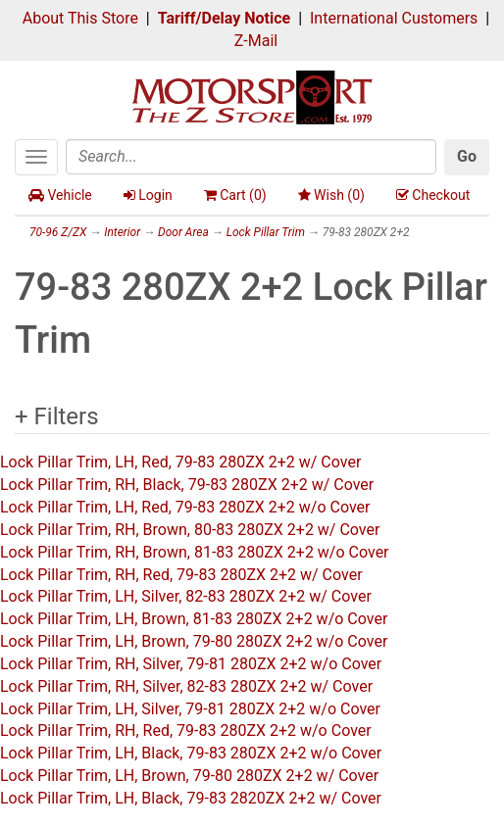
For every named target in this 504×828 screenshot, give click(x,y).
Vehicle (60, 195)
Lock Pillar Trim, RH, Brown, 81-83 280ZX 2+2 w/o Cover (194, 552)
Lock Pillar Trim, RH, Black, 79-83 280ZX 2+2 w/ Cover (187, 484)
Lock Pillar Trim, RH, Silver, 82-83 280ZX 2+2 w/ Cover (186, 686)
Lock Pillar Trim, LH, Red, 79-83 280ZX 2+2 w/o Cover (185, 507)
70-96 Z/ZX (57, 232)
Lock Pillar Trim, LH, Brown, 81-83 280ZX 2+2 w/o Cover (193, 618)
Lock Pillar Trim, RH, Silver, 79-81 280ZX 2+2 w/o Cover (190, 664)
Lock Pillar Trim (266, 232)
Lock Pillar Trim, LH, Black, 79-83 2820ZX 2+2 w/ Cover (190, 798)
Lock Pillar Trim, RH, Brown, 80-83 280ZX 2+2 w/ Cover (189, 529)
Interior (122, 232)
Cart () (235, 195)
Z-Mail (255, 40)
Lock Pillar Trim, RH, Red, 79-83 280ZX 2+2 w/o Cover (186, 730)
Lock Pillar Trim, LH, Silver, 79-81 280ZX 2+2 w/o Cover (190, 709)
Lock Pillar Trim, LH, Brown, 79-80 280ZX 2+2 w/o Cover (193, 641)
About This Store (80, 18)
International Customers (394, 18)
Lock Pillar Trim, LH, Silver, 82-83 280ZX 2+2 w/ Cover (186, 596)
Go (467, 156)
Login (148, 195)
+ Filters (57, 416)
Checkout (433, 195)
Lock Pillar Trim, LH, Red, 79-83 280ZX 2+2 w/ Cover (180, 462)
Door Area (183, 232)
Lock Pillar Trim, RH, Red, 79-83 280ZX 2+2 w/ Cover (181, 574)
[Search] (251, 156)
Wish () (331, 195)
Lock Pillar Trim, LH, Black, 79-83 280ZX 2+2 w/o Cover (190, 753)
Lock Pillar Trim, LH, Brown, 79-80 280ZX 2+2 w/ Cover (189, 775)
